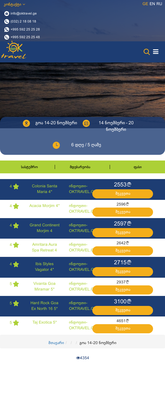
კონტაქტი (14, 4)
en (152, 4)
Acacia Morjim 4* (44, 206)
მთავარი (56, 343)
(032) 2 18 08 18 (23, 21)
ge (145, 4)
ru (159, 4)
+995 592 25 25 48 (25, 37)
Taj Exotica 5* (44, 322)
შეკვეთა (122, 194)
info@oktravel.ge (24, 13)
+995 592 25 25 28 (25, 29)
